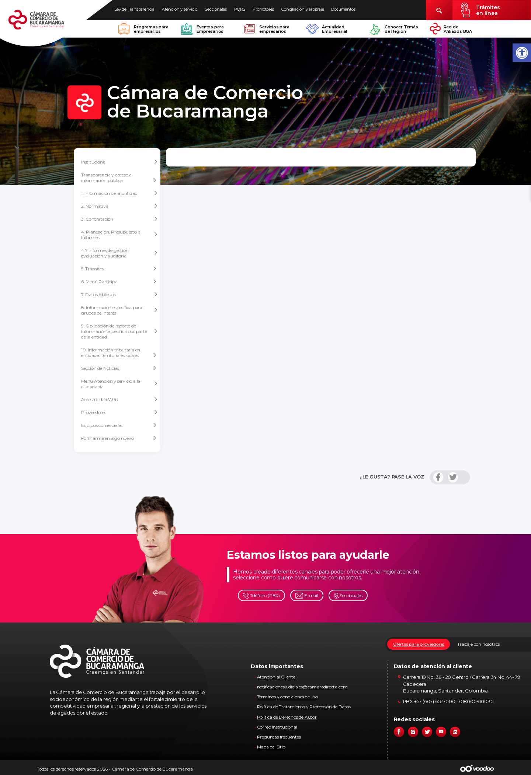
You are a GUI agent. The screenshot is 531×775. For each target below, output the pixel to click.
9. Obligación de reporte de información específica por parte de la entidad (119, 331)
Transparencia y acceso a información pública (119, 177)
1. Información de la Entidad (119, 193)
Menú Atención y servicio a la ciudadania (119, 383)
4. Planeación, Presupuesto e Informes (119, 234)
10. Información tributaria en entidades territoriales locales (119, 352)
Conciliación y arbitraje (302, 9)
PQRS (239, 9)
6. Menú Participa (119, 281)
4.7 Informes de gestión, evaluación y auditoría (119, 253)
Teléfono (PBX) (261, 596)
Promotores (263, 9)
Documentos (343, 9)
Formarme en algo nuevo (119, 438)
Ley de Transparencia (134, 9)
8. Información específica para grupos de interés (119, 310)
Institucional (119, 162)
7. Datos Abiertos (119, 295)
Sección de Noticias (119, 368)
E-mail (306, 596)
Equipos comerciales (119, 425)
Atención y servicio (179, 9)
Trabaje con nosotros (478, 644)
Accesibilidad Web (119, 400)
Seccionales (216, 9)
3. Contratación (119, 219)
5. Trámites (119, 268)
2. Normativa (119, 206)
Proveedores (119, 412)
